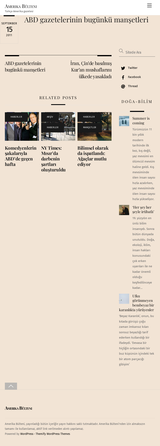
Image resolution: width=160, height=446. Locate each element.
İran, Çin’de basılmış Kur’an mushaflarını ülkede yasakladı (91, 69)
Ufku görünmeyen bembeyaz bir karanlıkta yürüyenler (136, 303)
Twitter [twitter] (128, 68)
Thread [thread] (128, 86)
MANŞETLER (89, 127)
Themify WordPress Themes (53, 434)
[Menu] (149, 6)
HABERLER (16, 117)
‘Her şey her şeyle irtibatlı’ (143, 209)
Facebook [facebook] (130, 77)
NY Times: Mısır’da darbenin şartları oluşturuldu (53, 159)
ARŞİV (50, 117)
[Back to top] (11, 386)
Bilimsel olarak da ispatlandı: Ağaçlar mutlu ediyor (92, 156)
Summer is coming (141, 120)
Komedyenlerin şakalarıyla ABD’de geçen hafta (21, 156)
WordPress (26, 434)
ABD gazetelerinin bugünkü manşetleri (86, 19)
